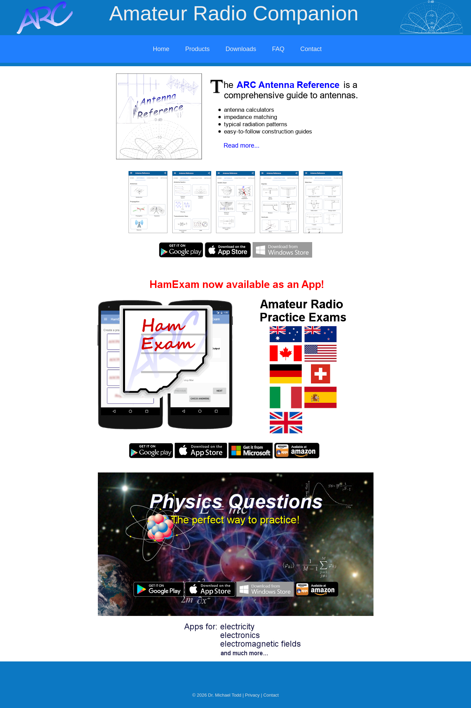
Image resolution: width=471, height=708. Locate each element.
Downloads (240, 49)
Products (197, 49)
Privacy (252, 695)
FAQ (278, 49)
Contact (311, 49)
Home (161, 49)
